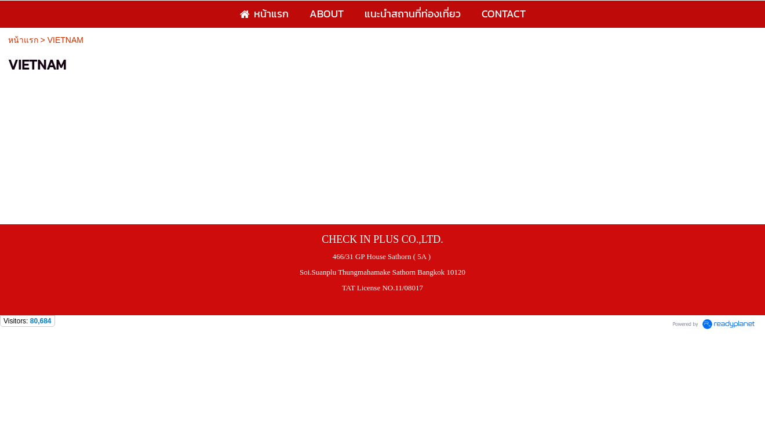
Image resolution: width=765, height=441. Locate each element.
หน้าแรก (23, 40)
